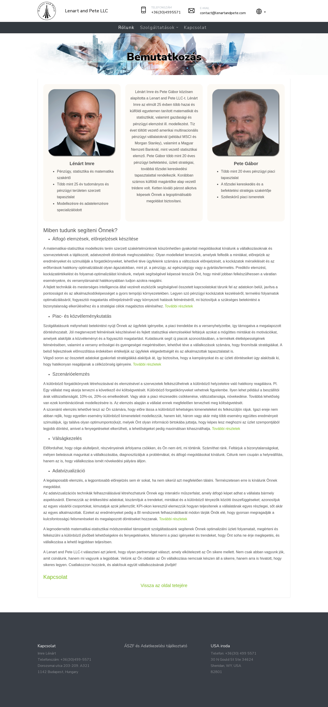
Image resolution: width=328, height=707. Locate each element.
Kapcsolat (195, 27)
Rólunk (126, 27)
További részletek (179, 306)
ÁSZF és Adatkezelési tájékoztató (155, 646)
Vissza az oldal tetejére (164, 585)
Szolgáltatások (157, 27)
